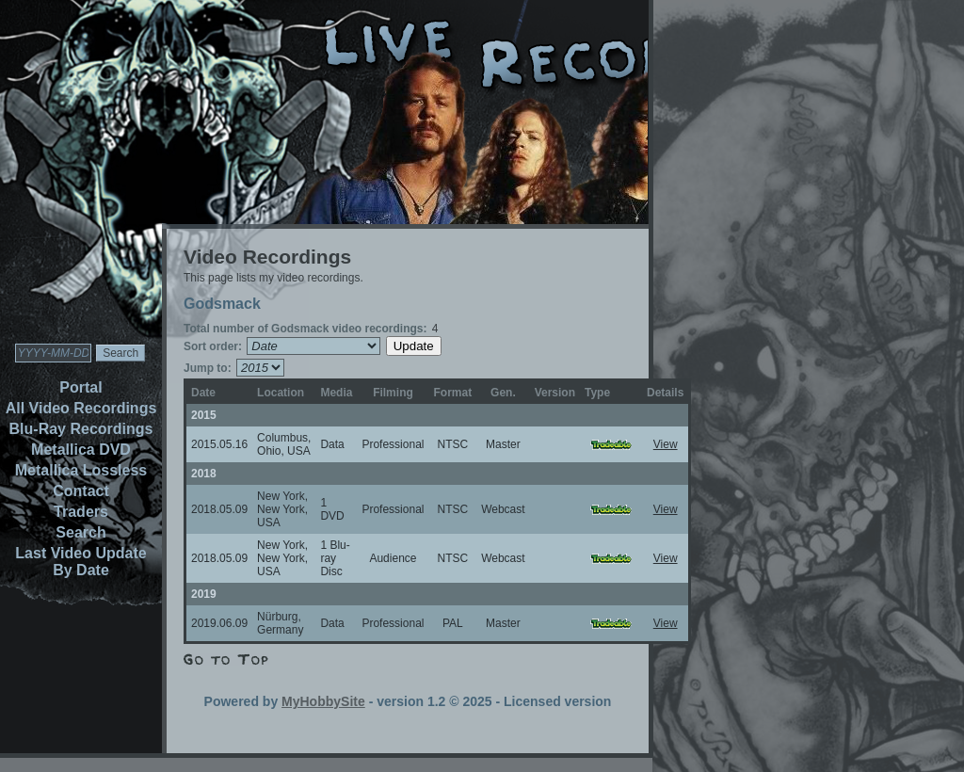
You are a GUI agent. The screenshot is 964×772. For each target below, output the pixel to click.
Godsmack (222, 304)
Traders (81, 512)
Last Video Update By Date (80, 561)
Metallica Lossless (81, 470)
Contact (81, 491)
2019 (204, 594)
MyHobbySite (323, 701)
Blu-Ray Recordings (81, 429)
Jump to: (208, 368)
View (665, 444)
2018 (204, 473)
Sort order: (213, 346)
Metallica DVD (81, 450)
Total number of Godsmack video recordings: (305, 328)
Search (80, 532)
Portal (80, 387)
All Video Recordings (81, 408)
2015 (204, 415)
